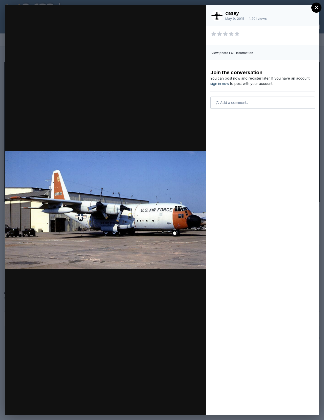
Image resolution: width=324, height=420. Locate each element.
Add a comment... (232, 102)
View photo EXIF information (232, 53)
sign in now (219, 83)
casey (232, 13)
